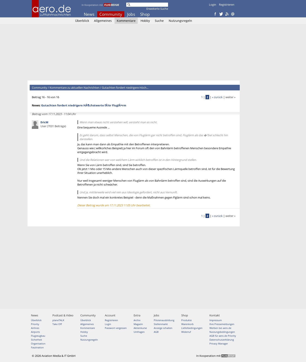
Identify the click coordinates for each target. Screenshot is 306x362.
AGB (156, 331)
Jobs (131, 14)
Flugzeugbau (38, 335)
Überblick (82, 21)
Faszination (37, 347)
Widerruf (186, 331)
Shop (145, 14)
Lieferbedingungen (191, 328)
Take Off (57, 324)
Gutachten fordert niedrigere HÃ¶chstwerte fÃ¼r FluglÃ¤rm (83, 105)
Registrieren (226, 4)
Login (212, 4)
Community (110, 14)
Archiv (137, 320)
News (89, 14)
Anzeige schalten (163, 328)
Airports (35, 331)
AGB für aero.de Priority (222, 335)
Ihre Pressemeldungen (221, 324)
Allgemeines (103, 21)
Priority (35, 324)
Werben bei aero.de (220, 328)
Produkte (186, 320)
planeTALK (58, 320)
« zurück (217, 97)
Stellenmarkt (161, 324)
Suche (159, 21)
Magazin (138, 324)
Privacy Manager (218, 343)
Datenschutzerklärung (221, 339)
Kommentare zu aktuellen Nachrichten (74, 88)
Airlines (35, 328)
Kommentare (126, 21)
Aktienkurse (140, 328)
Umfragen (139, 331)
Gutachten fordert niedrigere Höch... (125, 88)
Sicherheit (36, 339)
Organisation (38, 343)
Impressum (215, 320)
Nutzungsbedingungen (222, 331)
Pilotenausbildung (164, 320)
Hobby (145, 21)
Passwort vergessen (116, 328)
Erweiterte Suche (157, 9)
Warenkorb (187, 324)
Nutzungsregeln (180, 21)
